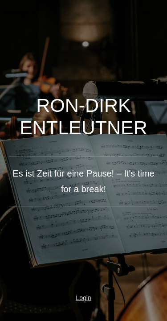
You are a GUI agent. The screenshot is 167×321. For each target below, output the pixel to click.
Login (83, 297)
